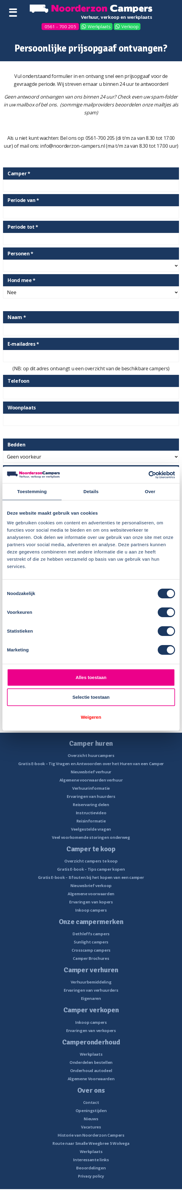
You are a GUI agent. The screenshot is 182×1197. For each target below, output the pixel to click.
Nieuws (91, 1118)
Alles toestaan (91, 677)
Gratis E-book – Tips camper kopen (91, 869)
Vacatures (91, 1127)
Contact (91, 1102)
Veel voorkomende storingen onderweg (91, 837)
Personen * (20, 253)
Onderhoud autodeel (91, 1070)
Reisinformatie (91, 821)
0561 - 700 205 (60, 26)
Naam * (17, 317)
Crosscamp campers (91, 950)
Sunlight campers (91, 942)
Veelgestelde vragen (91, 829)
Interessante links (91, 1159)
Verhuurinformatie (91, 788)
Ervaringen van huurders (91, 796)
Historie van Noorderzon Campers (91, 1135)
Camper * (19, 173)
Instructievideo (91, 812)
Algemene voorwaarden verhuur (91, 780)
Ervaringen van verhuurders (91, 990)
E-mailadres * (23, 344)
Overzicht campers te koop (91, 861)
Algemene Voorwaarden (91, 1078)
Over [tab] (150, 491)
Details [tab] (91, 491)
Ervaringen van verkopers (91, 1030)
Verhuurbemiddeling (91, 982)
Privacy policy (91, 1176)
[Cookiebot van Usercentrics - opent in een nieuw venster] (148, 475)
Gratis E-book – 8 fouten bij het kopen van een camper (91, 877)
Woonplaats (22, 407)
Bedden (16, 444)
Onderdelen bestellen (91, 1062)
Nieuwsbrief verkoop (91, 885)
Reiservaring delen (91, 804)
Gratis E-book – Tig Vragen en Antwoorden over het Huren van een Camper (91, 763)
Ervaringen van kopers (91, 902)
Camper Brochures (91, 958)
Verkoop (129, 26)
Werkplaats (99, 26)
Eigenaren (91, 998)
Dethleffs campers (91, 933)
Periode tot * (23, 227)
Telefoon (18, 381)
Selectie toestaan (91, 697)
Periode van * (23, 200)
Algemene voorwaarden (91, 893)
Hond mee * (21, 280)
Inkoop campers (91, 910)
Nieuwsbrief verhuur (91, 772)
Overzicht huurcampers (91, 755)
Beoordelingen (91, 1168)
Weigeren (91, 717)
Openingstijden (91, 1110)
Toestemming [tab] (32, 491)
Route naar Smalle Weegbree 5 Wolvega (91, 1143)
